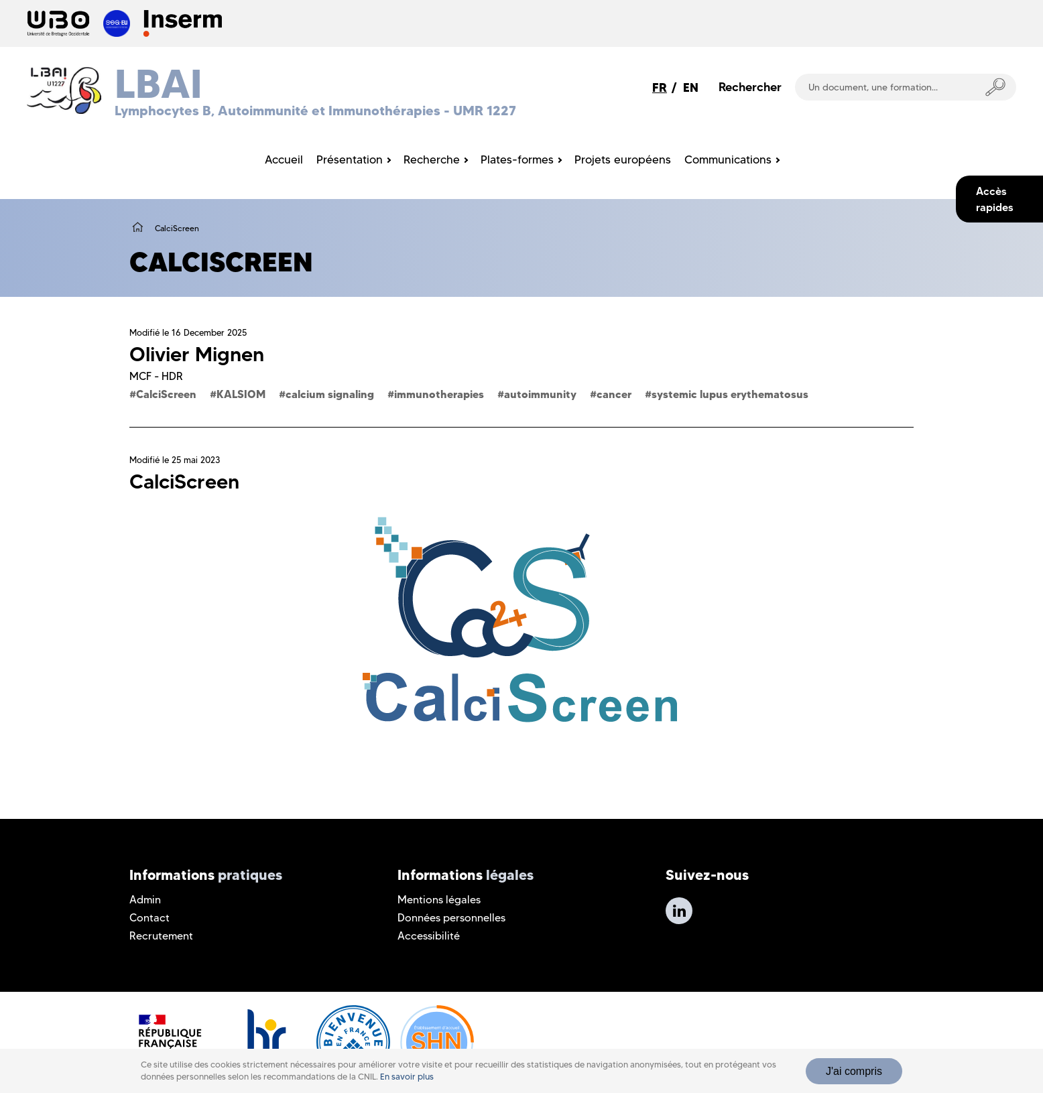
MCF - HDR (156, 376)
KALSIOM (241, 394)
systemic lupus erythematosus (730, 394)
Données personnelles (451, 917)
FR (659, 87)
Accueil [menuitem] (284, 159)
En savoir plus (407, 1077)
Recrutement (161, 935)
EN (690, 87)
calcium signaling (330, 394)
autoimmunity (540, 394)
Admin (145, 899)
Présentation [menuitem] (349, 159)
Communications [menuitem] (728, 159)
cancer (614, 394)
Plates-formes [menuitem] (517, 159)
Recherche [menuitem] (432, 159)
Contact (149, 917)
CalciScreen (166, 394)
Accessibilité (428, 935)
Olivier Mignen (196, 354)
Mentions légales (439, 899)
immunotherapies (439, 394)
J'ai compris (854, 1071)
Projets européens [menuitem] (622, 159)
